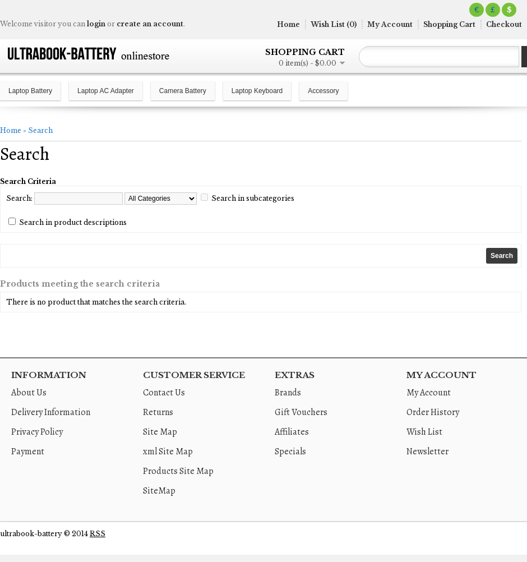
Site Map (160, 432)
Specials (290, 451)
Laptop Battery (30, 91)
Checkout (504, 24)
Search (40, 130)
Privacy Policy (37, 432)
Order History (432, 412)
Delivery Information (50, 412)
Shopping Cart (449, 24)
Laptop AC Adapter (105, 91)
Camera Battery (182, 91)
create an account (150, 24)
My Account (390, 24)
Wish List (424, 432)
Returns (158, 412)
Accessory (323, 91)
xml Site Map (168, 451)
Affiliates (292, 432)
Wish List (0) (334, 24)
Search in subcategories (252, 198)
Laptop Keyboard (257, 91)
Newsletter (427, 451)
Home (288, 24)
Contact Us (164, 392)
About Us (29, 392)
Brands (288, 392)
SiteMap (159, 491)
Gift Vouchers (301, 412)
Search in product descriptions (73, 222)
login (96, 24)
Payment (27, 451)
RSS (97, 533)
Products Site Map (178, 471)
